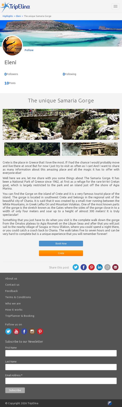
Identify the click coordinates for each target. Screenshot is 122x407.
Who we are (13, 303)
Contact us (12, 284)
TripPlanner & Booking (19, 315)
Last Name (11, 361)
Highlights (8, 16)
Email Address (13, 375)
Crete (61, 253)
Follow (29, 50)
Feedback (11, 290)
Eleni (18, 16)
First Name (11, 347)
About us (11, 278)
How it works (14, 309)
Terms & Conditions (18, 297)
